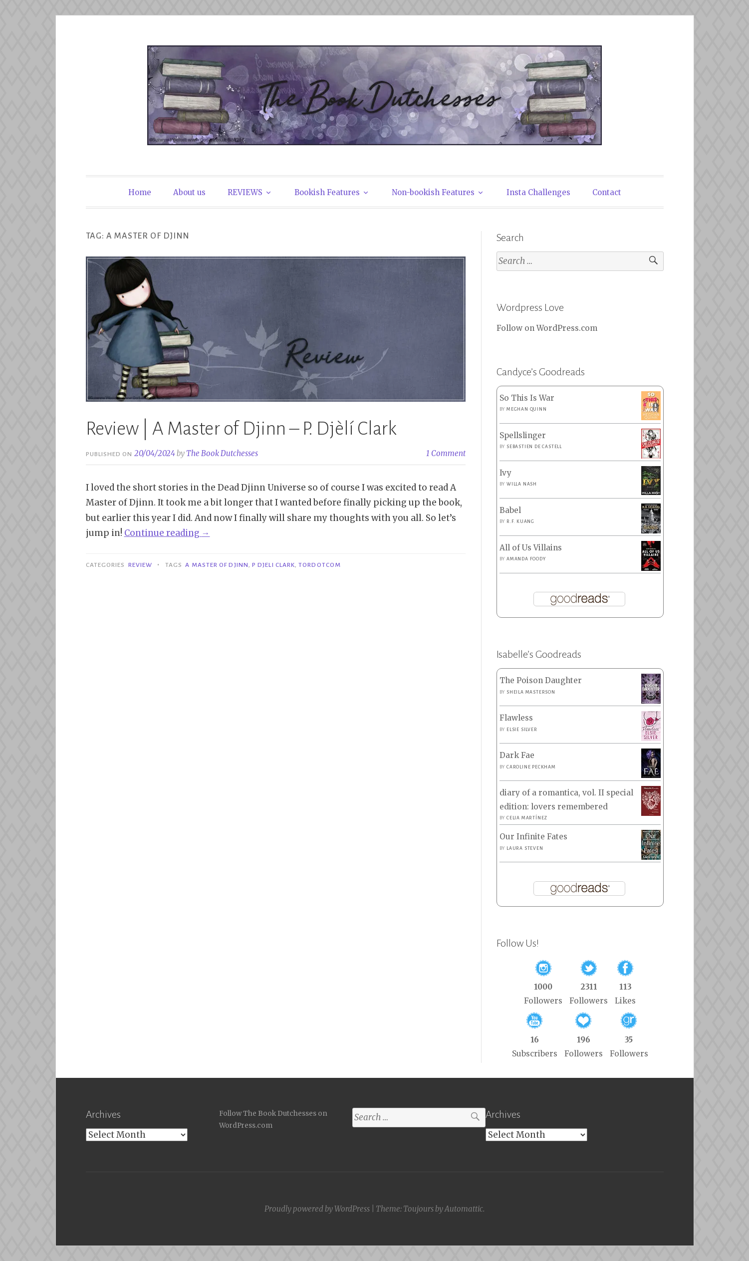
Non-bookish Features (433, 192)
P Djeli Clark (273, 564)
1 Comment (446, 453)
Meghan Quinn (526, 409)
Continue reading (167, 532)
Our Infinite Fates (533, 836)
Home (139, 192)
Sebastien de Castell (534, 446)
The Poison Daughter (540, 680)
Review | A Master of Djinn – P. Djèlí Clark (241, 429)
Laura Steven (524, 848)
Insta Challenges (538, 192)
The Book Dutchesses (222, 453)
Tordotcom (319, 564)
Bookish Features (327, 192)
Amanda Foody (526, 558)
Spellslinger (522, 435)
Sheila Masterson (530, 692)
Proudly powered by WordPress (317, 1209)
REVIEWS (245, 192)
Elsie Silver (521, 729)
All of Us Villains (530, 547)
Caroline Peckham (531, 766)
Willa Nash (521, 484)
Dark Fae (516, 755)
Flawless (516, 718)
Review (140, 564)
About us (189, 192)
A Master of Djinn (216, 564)
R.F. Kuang (520, 521)
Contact (606, 192)
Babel (510, 510)
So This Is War (526, 398)
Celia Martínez (526, 817)
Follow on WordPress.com (547, 328)
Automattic (464, 1209)
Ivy (505, 473)
